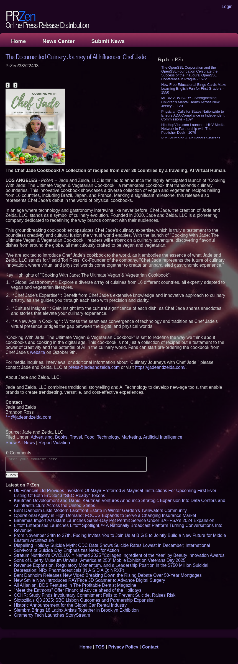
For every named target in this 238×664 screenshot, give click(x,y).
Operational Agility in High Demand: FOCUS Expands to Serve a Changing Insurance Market (105, 515)
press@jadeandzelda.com (94, 367)
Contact (150, 647)
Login (227, 6)
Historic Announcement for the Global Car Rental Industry (70, 605)
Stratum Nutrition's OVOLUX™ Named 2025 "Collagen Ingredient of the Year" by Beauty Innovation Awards (119, 555)
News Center (58, 41)
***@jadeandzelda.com (28, 417)
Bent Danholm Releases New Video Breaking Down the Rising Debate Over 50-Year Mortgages (108, 575)
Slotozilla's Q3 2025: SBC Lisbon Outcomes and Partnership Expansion (84, 600)
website (37, 352)
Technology (108, 437)
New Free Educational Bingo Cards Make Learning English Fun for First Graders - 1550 (193, 88)
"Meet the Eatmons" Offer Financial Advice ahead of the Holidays (77, 590)
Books (61, 437)
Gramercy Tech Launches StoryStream (52, 615)
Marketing (131, 437)
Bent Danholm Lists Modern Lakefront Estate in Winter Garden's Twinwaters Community (100, 510)
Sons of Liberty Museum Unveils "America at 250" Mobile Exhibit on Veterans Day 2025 (100, 560)
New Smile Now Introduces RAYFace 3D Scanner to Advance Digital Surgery (89, 580)
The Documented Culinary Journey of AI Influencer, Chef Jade (76, 56)
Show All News (20, 442)
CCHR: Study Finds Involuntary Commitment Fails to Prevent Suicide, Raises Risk (94, 595)
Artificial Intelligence (162, 437)
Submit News (108, 41)
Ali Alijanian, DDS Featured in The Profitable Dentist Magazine (75, 585)
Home (18, 41)
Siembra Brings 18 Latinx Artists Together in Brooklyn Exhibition (76, 610)
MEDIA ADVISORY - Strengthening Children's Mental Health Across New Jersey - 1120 (190, 102)
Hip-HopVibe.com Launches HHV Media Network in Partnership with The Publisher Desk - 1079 (192, 129)
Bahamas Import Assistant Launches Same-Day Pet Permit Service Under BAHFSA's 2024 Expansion (114, 520)
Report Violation (54, 442)
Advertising (42, 437)
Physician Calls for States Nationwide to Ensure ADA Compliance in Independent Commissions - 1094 (192, 115)
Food (89, 437)
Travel (76, 437)
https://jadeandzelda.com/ (160, 367)
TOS (100, 647)
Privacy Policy (123, 647)
